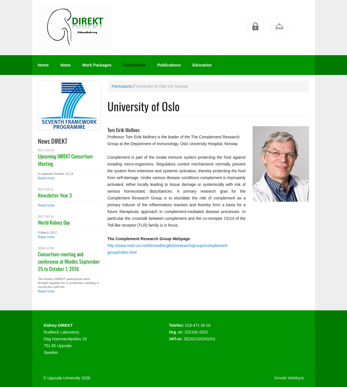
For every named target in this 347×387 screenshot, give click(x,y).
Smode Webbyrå (288, 378)
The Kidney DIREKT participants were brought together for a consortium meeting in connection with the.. (68, 283)
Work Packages (96, 65)
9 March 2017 (47, 232)
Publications (169, 65)
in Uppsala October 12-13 (55, 173)
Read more (46, 178)
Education (202, 65)
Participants (134, 65)
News (65, 65)
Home (43, 65)
